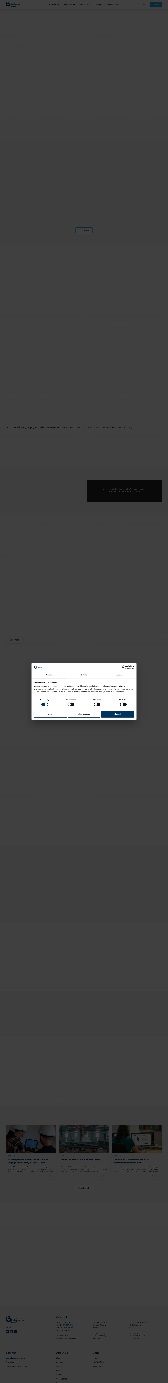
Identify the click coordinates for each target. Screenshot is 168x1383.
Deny (50, 714)
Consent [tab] (49, 675)
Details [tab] (84, 675)
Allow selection (84, 714)
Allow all (117, 714)
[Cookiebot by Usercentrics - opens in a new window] (124, 667)
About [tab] (119, 675)
